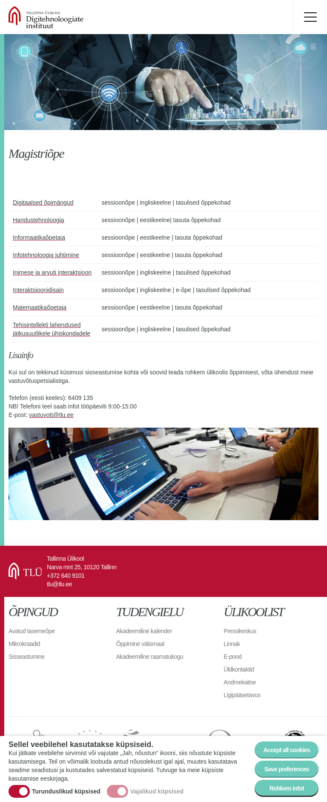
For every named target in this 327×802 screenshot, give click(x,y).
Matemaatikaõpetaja (39, 307)
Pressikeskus (240, 631)
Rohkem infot (287, 788)
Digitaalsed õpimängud (43, 202)
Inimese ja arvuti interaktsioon (52, 272)
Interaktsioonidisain (38, 290)
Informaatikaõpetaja (39, 237)
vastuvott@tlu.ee (51, 414)
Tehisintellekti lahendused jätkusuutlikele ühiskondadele (51, 329)
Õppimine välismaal (140, 643)
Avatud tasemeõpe (32, 631)
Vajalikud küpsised (157, 792)
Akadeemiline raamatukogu (150, 656)
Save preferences (286, 769)
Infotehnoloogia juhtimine (46, 255)
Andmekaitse (239, 682)
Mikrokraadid (24, 643)
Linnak (232, 643)
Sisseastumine (27, 656)
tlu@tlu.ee (59, 584)
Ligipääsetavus (242, 695)
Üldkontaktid (239, 669)
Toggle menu (310, 17)
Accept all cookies (286, 750)
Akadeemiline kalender (144, 631)
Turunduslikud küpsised (66, 792)
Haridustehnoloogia (38, 220)
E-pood (232, 656)
